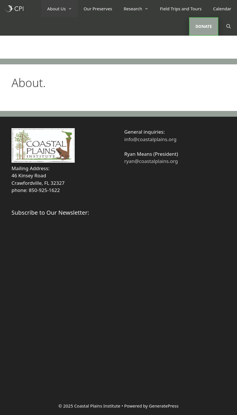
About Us (62, 8)
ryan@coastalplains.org (151, 161)
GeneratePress (163, 406)
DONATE (203, 26)
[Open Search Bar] (228, 26)
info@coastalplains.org (150, 139)
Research (139, 8)
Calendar (222, 8)
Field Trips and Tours (181, 8)
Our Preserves (98, 8)
